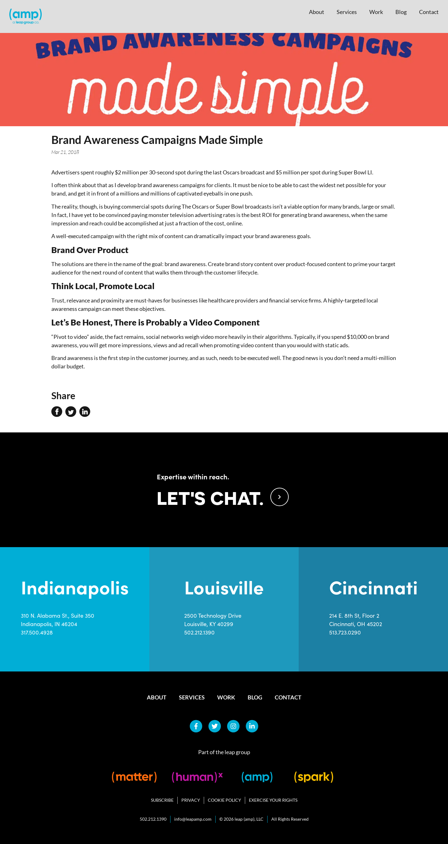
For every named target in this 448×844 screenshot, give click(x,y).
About (316, 11)
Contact (429, 11)
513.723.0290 (345, 632)
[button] (56, 411)
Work (376, 11)
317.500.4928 (37, 632)
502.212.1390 (199, 632)
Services (347, 11)
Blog (401, 11)
